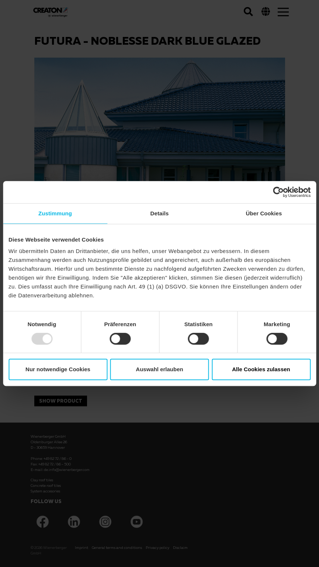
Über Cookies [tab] (264, 213)
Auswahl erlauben (159, 369)
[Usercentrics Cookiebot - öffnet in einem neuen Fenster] (278, 192)
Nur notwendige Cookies (57, 369)
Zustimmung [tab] (55, 213)
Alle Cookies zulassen (261, 369)
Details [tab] (159, 213)
